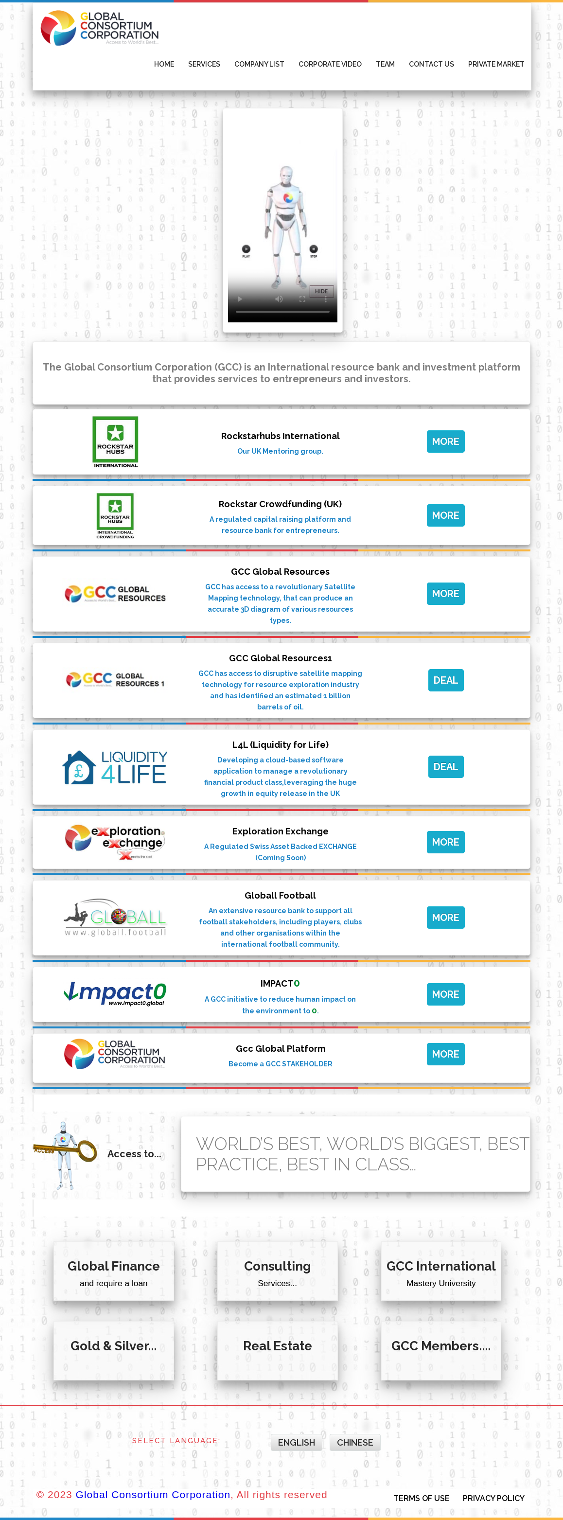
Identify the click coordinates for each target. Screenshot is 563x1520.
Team (385, 64)
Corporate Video (330, 64)
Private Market (496, 64)
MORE (445, 441)
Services (204, 64)
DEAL (446, 680)
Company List (259, 64)
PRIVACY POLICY (494, 1498)
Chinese (355, 1442)
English (296, 1442)
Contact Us (431, 64)
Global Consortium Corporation (153, 1494)
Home (164, 64)
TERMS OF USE (421, 1498)
